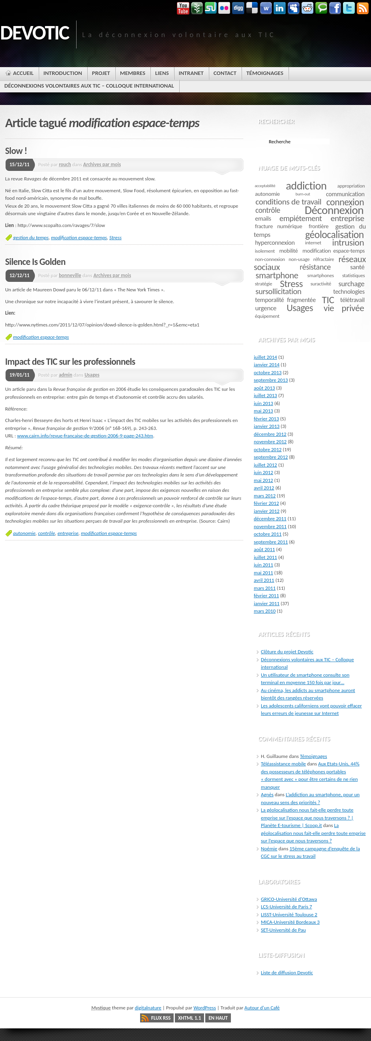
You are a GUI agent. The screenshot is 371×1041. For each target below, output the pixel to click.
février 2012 (266, 503)
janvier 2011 (266, 603)
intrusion (348, 242)
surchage (352, 283)
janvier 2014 (266, 365)
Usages (91, 375)
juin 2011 (263, 565)
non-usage (299, 259)
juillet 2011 (265, 557)
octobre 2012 (267, 449)
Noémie (269, 849)
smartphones (320, 275)
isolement (265, 251)
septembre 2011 (271, 542)
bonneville (70, 275)
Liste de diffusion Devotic (287, 972)
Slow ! (16, 150)
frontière (318, 226)
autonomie (24, 533)
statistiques (353, 275)
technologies (349, 291)
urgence (265, 308)
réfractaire (323, 259)
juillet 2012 (265, 465)
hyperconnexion (275, 242)
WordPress (204, 1008)
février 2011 (266, 595)
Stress (115, 237)
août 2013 (264, 388)
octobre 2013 (267, 372)
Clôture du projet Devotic (287, 652)
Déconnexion (334, 210)
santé (357, 267)
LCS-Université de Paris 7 (286, 907)
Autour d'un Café (261, 1008)
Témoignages (313, 756)
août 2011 (264, 549)
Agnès (267, 794)
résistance (315, 267)
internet (313, 242)
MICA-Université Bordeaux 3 (290, 922)
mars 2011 (264, 588)
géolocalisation (334, 234)
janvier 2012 (266, 511)
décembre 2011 (270, 518)
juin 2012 (263, 472)
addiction (306, 186)
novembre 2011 (270, 526)
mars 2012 (264, 496)
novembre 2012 (270, 442)
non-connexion (270, 259)
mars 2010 (264, 611)
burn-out (303, 194)
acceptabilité (265, 185)
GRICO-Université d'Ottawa (289, 899)
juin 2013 (263, 403)
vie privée (344, 307)
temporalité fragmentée (285, 300)
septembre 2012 (271, 457)
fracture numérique (278, 226)
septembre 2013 (271, 380)
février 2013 (266, 419)
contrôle (46, 533)
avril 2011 (264, 580)
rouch (65, 164)
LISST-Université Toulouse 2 (289, 914)
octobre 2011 (267, 534)
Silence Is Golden (35, 261)
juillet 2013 (265, 395)
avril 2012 (264, 488)
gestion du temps (31, 237)
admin (65, 375)
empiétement (300, 218)
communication (345, 194)
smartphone (277, 275)
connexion (345, 202)
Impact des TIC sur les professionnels (70, 361)
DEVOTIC (34, 32)
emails (263, 218)
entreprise (68, 533)
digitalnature (148, 1008)
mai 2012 (263, 480)
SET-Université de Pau (283, 930)
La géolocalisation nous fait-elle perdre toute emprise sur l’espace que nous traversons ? (313, 833)
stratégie (263, 283)
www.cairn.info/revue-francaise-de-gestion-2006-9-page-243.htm (85, 436)
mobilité (288, 250)
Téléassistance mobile (283, 764)
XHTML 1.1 (189, 1018)
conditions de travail (288, 202)
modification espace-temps (79, 237)
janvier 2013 (266, 426)
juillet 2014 (265, 357)
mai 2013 (263, 411)
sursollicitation (278, 291)
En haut (218, 1018)
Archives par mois (102, 164)
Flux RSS (161, 1018)
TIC (328, 300)
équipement (267, 316)
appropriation (351, 185)
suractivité (321, 283)
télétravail (352, 300)
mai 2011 (263, 573)
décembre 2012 (270, 434)
